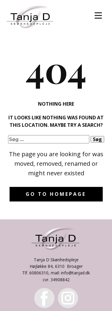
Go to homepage (56, 194)
